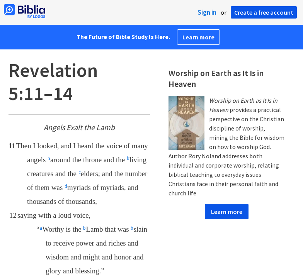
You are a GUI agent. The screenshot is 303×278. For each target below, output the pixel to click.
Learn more (198, 37)
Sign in (206, 12)
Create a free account (263, 12)
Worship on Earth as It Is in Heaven (216, 78)
